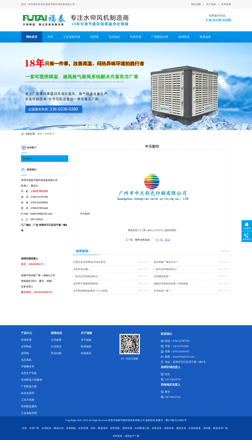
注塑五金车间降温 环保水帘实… (90, 262)
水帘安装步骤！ (81, 269)
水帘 (50, 36)
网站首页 (31, 36)
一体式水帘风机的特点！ (86, 276)
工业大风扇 (27, 399)
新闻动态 (56, 332)
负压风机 (114, 36)
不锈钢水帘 (27, 366)
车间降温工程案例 (31, 379)
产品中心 (26, 332)
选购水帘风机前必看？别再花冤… (172, 283)
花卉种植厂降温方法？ (166, 262)
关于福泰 (211, 4)
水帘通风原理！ (162, 276)
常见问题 (56, 353)
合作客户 (49, 133)
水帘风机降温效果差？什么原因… (91, 290)
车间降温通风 (29, 406)
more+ (225, 251)
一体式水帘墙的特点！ (166, 269)
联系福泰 (226, 4)
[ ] (140, 230)
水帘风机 (26, 346)
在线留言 (86, 353)
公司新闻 (56, 339)
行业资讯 (56, 346)
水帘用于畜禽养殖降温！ (86, 283)
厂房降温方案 (159, 36)
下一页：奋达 (162, 239)
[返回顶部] (170, 230)
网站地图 (196, 4)
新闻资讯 (184, 36)
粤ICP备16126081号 (176, 420)
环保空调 (135, 36)
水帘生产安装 (29, 373)
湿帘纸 (94, 36)
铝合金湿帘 (27, 393)
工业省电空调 (71, 36)
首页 (39, 133)
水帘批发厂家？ (162, 290)
